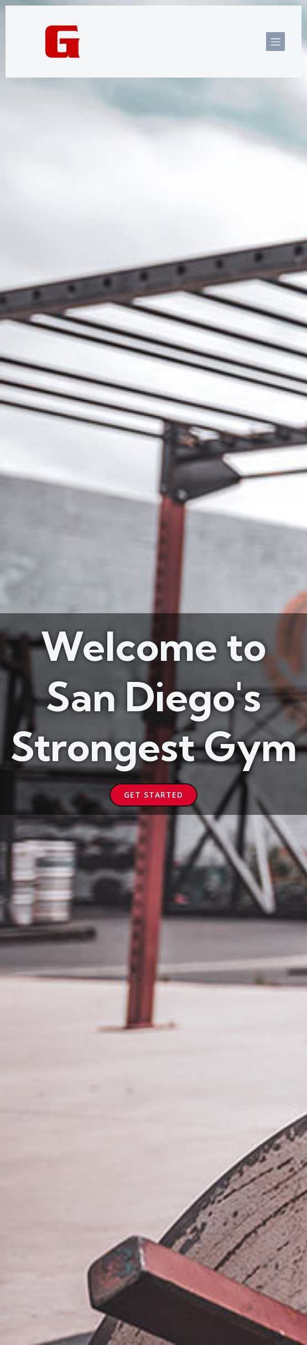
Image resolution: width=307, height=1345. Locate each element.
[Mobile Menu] (275, 41)
